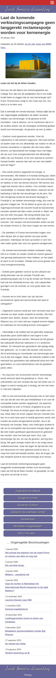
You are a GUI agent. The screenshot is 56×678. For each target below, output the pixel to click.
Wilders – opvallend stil (17, 574)
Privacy (28, 675)
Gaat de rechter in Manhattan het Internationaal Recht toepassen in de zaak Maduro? (26, 587)
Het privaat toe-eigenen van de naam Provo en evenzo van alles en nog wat (27, 554)
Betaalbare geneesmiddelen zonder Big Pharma (25, 633)
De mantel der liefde (15, 644)
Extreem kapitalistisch (16, 609)
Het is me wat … (28, 533)
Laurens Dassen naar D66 (18, 600)
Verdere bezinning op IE (17, 653)
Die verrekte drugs (14, 565)
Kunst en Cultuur (28, 505)
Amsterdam (28, 519)
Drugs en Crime (28, 498)
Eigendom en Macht (28, 491)
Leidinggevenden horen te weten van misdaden (24, 620)
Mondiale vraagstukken (28, 526)
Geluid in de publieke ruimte (28, 512)
